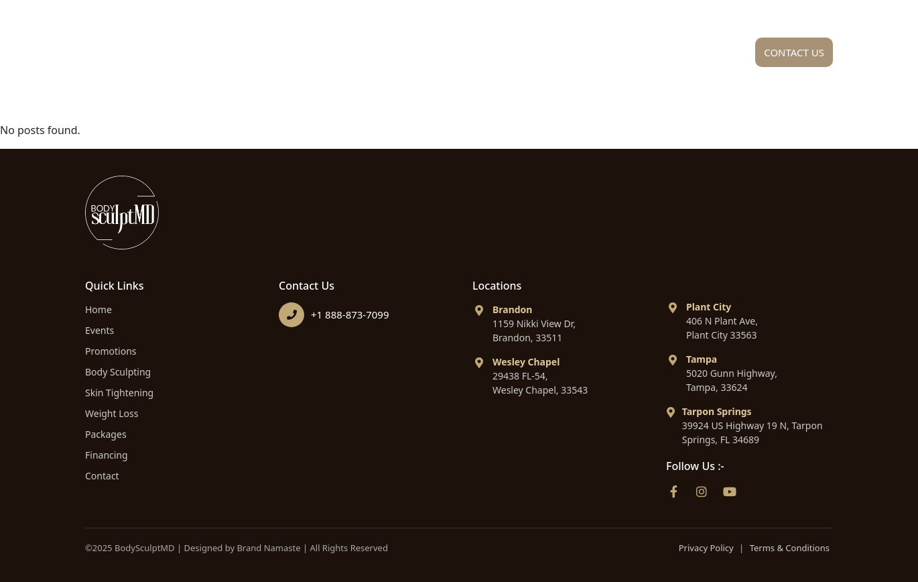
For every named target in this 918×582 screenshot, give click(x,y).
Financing (690, 55)
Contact (102, 475)
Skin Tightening (119, 392)
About (380, 55)
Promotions (111, 351)
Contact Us (794, 52)
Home (299, 55)
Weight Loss (111, 413)
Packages (595, 55)
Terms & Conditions (790, 548)
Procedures (487, 55)
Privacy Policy (706, 548)
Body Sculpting (118, 371)
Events (99, 330)
